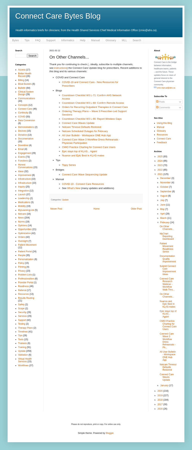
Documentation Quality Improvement (168, 259)
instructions (60, 67)
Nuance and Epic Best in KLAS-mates (83, 155)
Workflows (23, 365)
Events (21, 157)
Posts (160, 101)
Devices (22, 131)
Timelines (23, 331)
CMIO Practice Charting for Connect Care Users (88, 147)
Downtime (23, 145)
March (163, 218)
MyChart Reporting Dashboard (167, 236)
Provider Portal (25, 282)
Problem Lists (25, 274)
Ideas (21, 171)
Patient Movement (27, 245)
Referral (22, 290)
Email (21, 149)
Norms (21, 221)
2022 (160, 169)
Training (22, 347)
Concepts (23, 105)
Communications (26, 98)
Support (51, 40)
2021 (160, 174)
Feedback (162, 142)
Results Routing (26, 298)
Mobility (22, 206)
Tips (27, 40)
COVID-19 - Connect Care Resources (83, 184)
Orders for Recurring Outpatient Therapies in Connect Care (95, 107)
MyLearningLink (26, 210)
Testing (21, 324)
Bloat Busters (25, 84)
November (165, 182)
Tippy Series (69, 165)
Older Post (136, 208)
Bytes (15, 40)
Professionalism (26, 278)
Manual (95, 40)
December (165, 178)
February (165, 222)
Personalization (26, 259)
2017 (160, 404)
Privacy (21, 271)
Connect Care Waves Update (78, 123)
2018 (160, 400)
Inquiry (21, 186)
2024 (160, 161)
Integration (23, 190)
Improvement (24, 175)
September (166, 191)
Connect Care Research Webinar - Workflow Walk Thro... (167, 284)
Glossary (111, 40)
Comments (163, 107)
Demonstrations (26, 127)
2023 (160, 165)
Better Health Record (24, 75)
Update (65, 200)
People (21, 255)
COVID (21, 116)
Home (97, 208)
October (164, 187)
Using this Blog (164, 123)
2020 (160, 391)
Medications (24, 202)
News (21, 217)
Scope (21, 308)
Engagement (24, 153)
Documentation (25, 138)
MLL (124, 40)
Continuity (23, 112)
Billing (21, 80)
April (162, 213)
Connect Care (25, 109)
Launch (21, 194)
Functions (23, 160)
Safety (21, 304)
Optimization (24, 233)
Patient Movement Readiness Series (166, 247)
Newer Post (56, 208)
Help (82, 40)
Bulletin (21, 88)
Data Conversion (26, 120)
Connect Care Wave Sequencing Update (84, 174)
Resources (23, 294)
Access (21, 69)
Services (22, 316)
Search (137, 40)
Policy (21, 263)
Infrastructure (25, 183)
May (162, 209)
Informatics (67, 40)
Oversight (23, 241)
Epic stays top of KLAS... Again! (79, 151)
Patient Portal (25, 251)
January (164, 385)
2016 (160, 408)
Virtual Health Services (25, 360)
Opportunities (25, 229)
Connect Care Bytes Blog (58, 16)
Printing (22, 267)
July (162, 200)
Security (22, 312)
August (164, 196)
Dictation (22, 135)
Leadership (23, 198)
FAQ (37, 40)
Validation (23, 355)
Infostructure (24, 179)
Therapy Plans (25, 328)
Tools (20, 339)
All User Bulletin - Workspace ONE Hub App (86, 135)
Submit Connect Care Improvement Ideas (168, 270)
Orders (21, 237)
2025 (160, 156)
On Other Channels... (167, 227)
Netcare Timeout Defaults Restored (81, 127)
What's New (73, 188)
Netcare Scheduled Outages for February (85, 131)
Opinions (22, 225)
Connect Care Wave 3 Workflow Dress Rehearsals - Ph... (167, 340)
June (163, 204)
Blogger (109, 433)
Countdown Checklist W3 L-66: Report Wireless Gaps (92, 118)
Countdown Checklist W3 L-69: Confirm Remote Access (93, 102)
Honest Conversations (25, 166)
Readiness (23, 286)
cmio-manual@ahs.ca (164, 88)
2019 (160, 395)
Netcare (22, 214)
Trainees (22, 343)
